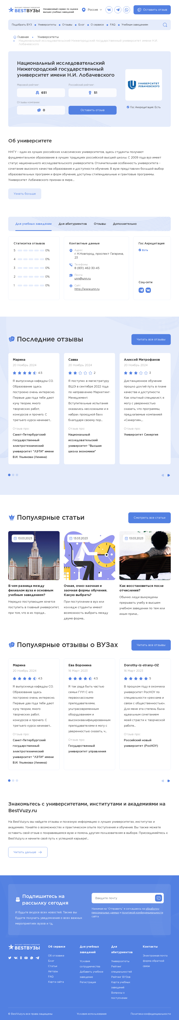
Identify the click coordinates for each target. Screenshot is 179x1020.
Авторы (53, 971)
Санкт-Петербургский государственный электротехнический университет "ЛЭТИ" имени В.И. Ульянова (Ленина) (33, 446)
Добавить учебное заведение (91, 974)
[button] (9, 475)
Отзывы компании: (28, 102)
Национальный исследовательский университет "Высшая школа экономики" (85, 443)
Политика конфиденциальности (151, 1013)
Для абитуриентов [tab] (73, 223)
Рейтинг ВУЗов (120, 977)
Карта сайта (56, 981)
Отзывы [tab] (100, 223)
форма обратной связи (153, 963)
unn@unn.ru (82, 278)
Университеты (47, 24)
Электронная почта (155, 955)
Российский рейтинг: (81, 84)
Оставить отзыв (152, 10)
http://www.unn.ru (86, 289)
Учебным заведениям (134, 24)
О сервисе (97, 24)
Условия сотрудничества (90, 964)
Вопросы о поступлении (119, 995)
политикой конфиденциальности (142, 912)
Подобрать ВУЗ (22, 24)
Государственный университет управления (87, 748)
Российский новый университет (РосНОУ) (141, 743)
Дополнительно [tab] (125, 223)
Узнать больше (25, 193)
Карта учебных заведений (120, 985)
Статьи (52, 966)
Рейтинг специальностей (121, 969)
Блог (81, 24)
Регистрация (88, 982)
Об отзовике (56, 955)
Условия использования (91, 1013)
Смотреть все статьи (149, 517)
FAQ (112, 24)
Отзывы (67, 24)
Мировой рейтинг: (28, 84)
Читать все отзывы (151, 339)
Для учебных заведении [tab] (33, 223)
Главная (21, 37)
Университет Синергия (141, 434)
